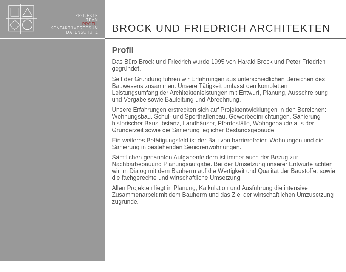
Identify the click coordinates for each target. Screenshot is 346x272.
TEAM (92, 20)
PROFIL (90, 24)
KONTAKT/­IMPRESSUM (74, 28)
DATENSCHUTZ (82, 32)
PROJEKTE (86, 16)
